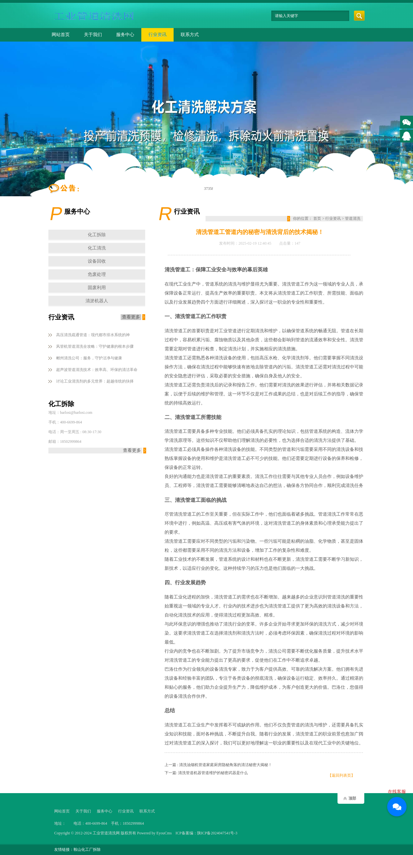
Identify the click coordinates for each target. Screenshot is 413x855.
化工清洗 (97, 248)
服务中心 (125, 34)
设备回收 (97, 261)
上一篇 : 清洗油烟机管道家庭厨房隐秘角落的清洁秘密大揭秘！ (218, 765)
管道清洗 (352, 218)
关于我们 (93, 34)
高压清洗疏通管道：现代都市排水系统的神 (93, 335)
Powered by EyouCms (154, 833)
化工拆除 (97, 234)
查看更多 (131, 317)
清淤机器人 (97, 300)
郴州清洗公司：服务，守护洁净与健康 (89, 358)
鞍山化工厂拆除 (87, 849)
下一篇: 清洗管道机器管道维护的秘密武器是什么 (206, 773)
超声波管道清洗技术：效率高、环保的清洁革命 (96, 369)
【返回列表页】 (341, 775)
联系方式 (190, 34)
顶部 (352, 798)
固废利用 (97, 287)
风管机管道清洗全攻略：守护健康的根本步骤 (95, 346)
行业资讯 (157, 34)
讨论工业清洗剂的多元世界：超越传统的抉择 (95, 381)
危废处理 (97, 274)
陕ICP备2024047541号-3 (217, 833)
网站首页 (61, 34)
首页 (317, 218)
